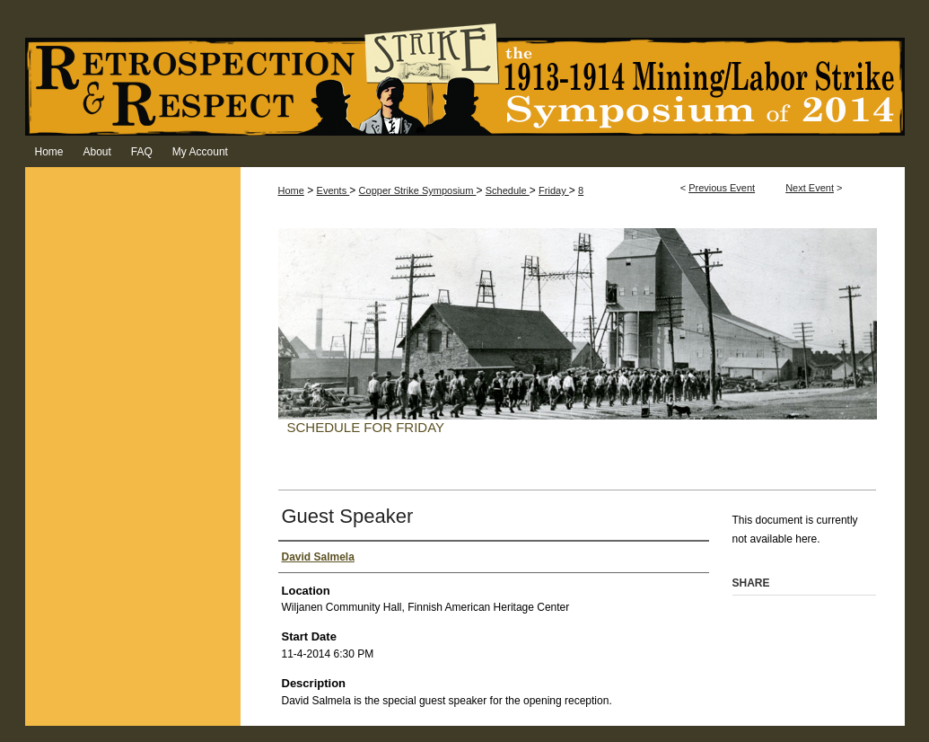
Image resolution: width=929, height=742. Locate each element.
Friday (554, 190)
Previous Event (721, 187)
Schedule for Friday (366, 427)
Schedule (508, 190)
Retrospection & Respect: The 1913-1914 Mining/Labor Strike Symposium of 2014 (465, 79)
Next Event (809, 187)
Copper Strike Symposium (418, 190)
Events (333, 190)
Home (291, 190)
